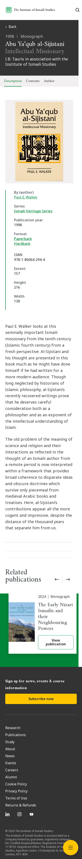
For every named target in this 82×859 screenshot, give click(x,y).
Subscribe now (41, 679)
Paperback (23, 238)
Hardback (22, 243)
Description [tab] (13, 81)
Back (10, 26)
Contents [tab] (33, 81)
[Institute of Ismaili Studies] (30, 10)
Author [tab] (49, 81)
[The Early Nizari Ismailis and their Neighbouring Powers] (43, 603)
